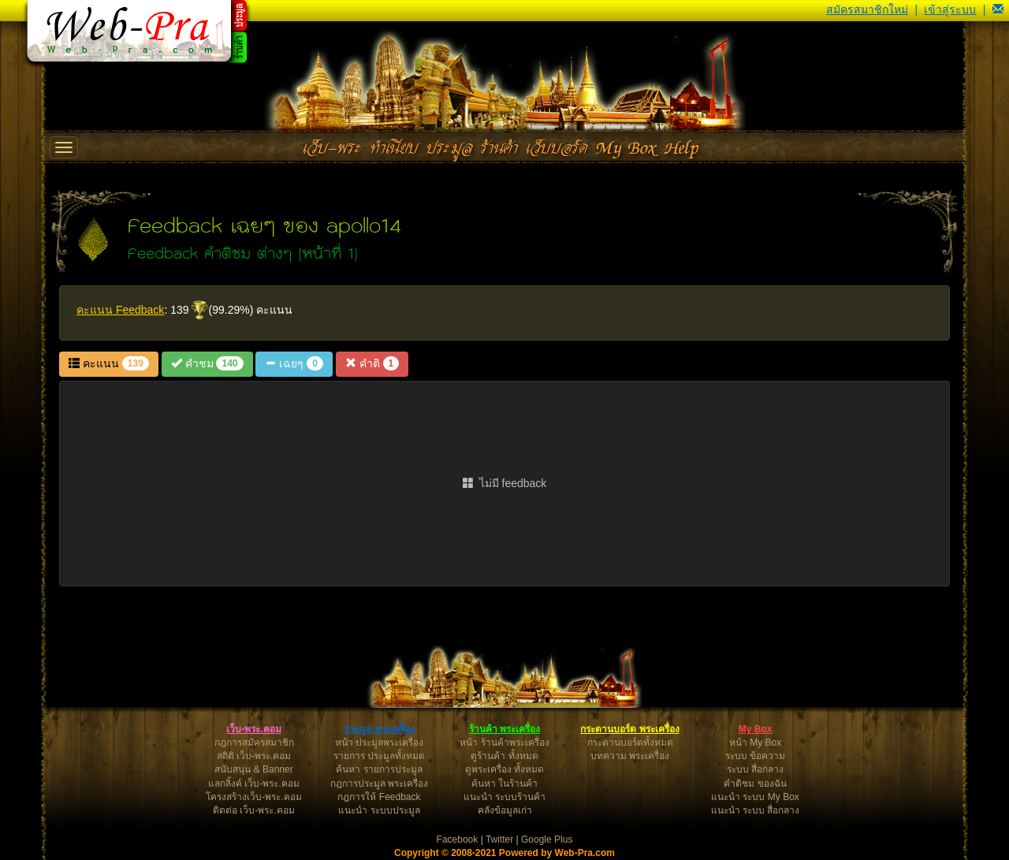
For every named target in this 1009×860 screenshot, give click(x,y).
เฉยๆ (293, 363)
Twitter (499, 839)
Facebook (457, 839)
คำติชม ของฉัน (755, 783)
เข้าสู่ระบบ (950, 9)
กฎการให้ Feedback (378, 796)
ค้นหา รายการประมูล (379, 769)
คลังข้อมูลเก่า (505, 810)
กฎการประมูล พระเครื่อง (379, 783)
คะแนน (109, 363)
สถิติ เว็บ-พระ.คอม (254, 755)
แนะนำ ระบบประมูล (378, 810)
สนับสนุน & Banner (253, 769)
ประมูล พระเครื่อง (379, 729)
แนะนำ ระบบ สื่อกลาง (755, 810)
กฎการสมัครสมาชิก (254, 742)
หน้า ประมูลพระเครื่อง (379, 742)
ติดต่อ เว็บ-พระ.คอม (254, 810)
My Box (756, 729)
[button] (997, 9)
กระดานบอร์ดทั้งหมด (630, 742)
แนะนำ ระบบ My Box (755, 796)
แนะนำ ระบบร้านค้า (504, 796)
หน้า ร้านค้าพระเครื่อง (504, 742)
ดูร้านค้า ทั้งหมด (504, 755)
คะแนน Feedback (120, 309)
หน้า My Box (755, 742)
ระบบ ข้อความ (755, 755)
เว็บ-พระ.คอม (253, 729)
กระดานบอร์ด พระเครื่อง (629, 729)
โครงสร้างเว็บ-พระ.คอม (253, 796)
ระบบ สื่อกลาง (755, 769)
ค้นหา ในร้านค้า (504, 783)
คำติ (372, 363)
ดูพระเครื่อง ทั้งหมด (504, 769)
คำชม (207, 363)
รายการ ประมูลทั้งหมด (379, 755)
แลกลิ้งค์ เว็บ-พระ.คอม (254, 783)
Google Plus (546, 839)
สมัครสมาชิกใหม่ (867, 9)
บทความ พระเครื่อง (629, 755)
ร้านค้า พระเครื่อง (504, 729)
